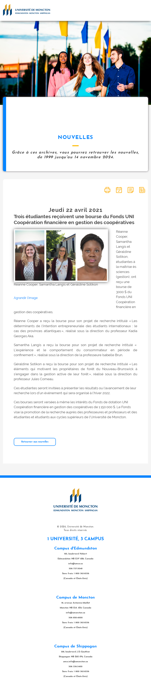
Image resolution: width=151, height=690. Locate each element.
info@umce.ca (75, 564)
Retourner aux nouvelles (34, 442)
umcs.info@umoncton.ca (75, 662)
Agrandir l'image (26, 298)
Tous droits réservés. (75, 530)
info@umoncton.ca (75, 613)
